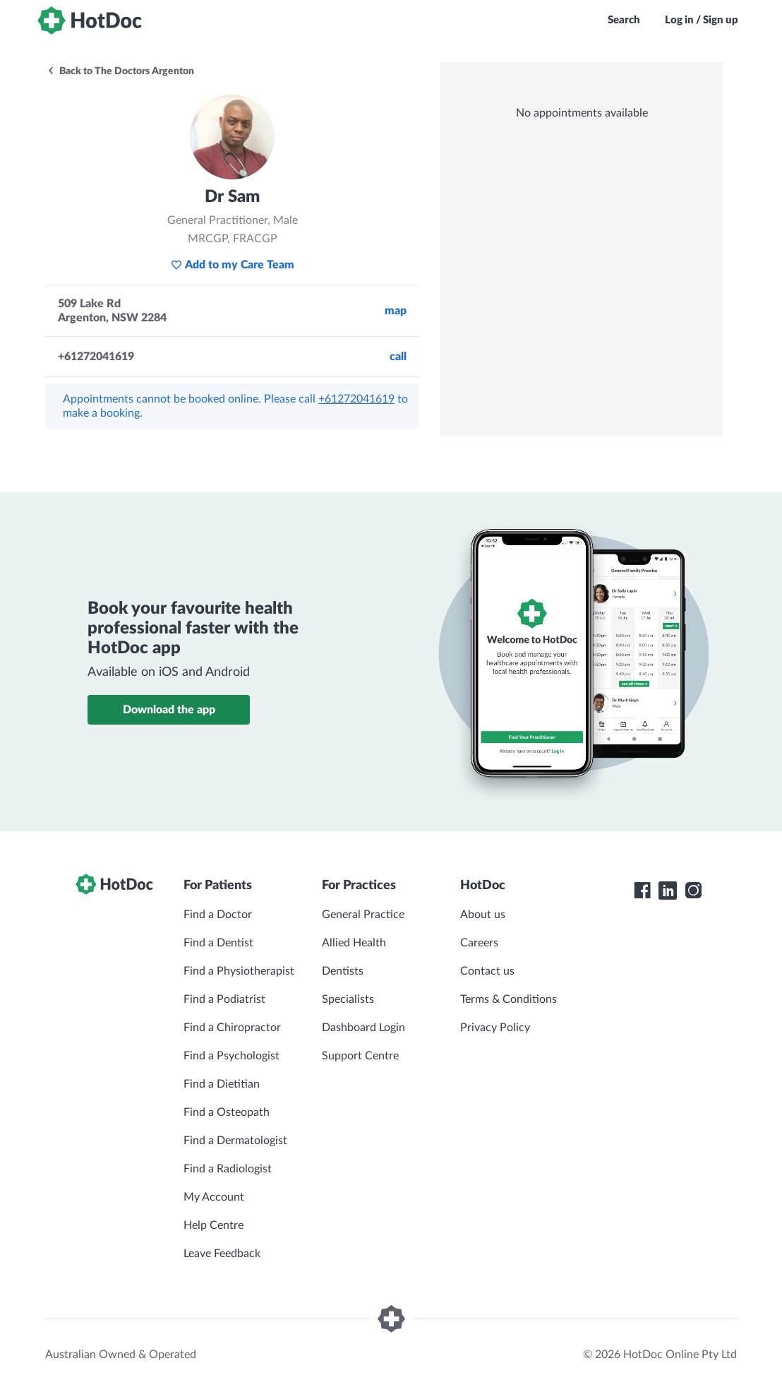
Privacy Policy (495, 1027)
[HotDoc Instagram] (693, 890)
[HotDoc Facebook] (642, 890)
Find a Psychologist (231, 1055)
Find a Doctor (218, 914)
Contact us (487, 971)
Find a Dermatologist (235, 1140)
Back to (120, 71)
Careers (479, 942)
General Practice (363, 914)
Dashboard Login (363, 1027)
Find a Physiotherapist (239, 971)
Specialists (348, 999)
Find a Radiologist (228, 1168)
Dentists (342, 971)
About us (482, 914)
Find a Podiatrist (224, 999)
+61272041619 (356, 399)
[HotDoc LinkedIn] (667, 890)
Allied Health (354, 942)
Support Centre (360, 1055)
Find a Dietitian (222, 1084)
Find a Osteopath (227, 1112)
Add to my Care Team (232, 264)
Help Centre (213, 1225)
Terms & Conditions (508, 999)
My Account (214, 1197)
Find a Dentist (218, 942)
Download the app (169, 709)
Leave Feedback (222, 1253)
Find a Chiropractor (232, 1027)
